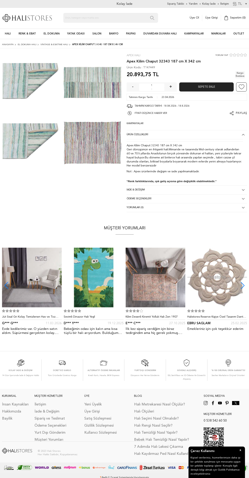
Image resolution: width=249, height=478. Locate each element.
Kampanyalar (194, 33)
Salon (96, 33)
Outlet (238, 33)
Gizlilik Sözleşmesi (99, 425)
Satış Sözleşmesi (97, 418)
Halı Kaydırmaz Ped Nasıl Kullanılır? (163, 454)
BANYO (113, 33)
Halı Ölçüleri (144, 411)
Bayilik (7, 418)
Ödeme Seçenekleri (50, 425)
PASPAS (131, 33)
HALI (8, 33)
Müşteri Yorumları (48, 440)
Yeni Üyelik (93, 404)
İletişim (40, 404)
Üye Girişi (211, 17)
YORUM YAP (221, 55)
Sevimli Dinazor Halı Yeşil (79, 316)
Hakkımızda (11, 411)
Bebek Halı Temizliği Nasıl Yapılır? (161, 440)
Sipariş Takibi (175, 3)
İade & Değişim (46, 411)
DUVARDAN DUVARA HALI (160, 33)
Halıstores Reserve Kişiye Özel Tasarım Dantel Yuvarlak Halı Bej (216, 317)
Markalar (218, 33)
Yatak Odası (76, 33)
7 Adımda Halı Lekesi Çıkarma (158, 447)
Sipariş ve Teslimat (49, 418)
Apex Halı (133, 55)
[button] (242, 285)
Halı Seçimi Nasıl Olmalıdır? (156, 418)
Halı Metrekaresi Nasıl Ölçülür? (159, 404)
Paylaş (241, 113)
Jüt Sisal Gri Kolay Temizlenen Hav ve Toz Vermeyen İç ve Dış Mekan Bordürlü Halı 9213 (31, 317)
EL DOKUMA (52, 33)
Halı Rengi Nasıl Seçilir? (153, 425)
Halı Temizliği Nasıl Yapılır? (155, 432)
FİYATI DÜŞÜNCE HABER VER (151, 113)
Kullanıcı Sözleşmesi (100, 432)
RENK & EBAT (27, 33)
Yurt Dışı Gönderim (50, 432)
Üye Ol (194, 17)
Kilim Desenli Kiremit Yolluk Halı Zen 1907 (152, 316)
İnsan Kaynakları (15, 404)
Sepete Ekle (206, 86)
